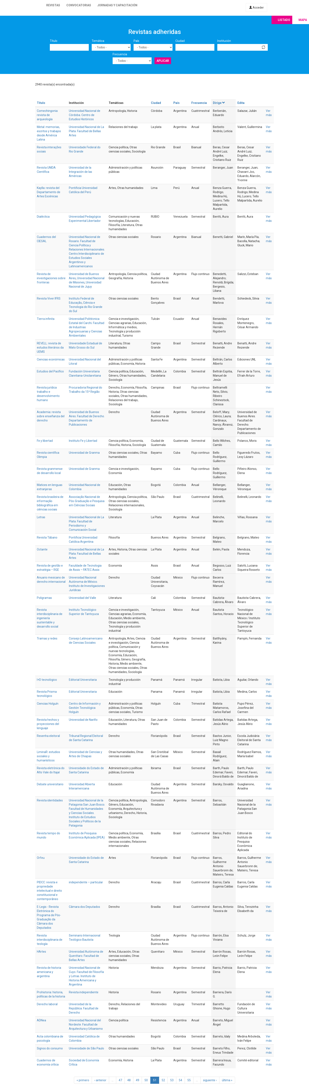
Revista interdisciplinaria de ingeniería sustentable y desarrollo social (49, 618)
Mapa (303, 20)
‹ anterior (100, 1080)
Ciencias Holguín (47, 703)
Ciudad (180, 41)
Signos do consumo (50, 1048)
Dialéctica (43, 216)
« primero (83, 1080)
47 (120, 1080)
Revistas (53, 5)
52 (163, 1080)
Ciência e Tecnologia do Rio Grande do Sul (85, 307)
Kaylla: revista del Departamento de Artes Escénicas (48, 192)
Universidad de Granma (84, 452)
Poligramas (44, 597)
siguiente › (210, 1080)
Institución (224, 41)
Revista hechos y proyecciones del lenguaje (48, 724)
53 (172, 1080)
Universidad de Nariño (83, 719)
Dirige (219, 103)
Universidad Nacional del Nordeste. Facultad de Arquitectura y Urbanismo (86, 1024)
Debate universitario (50, 784)
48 (129, 1080)
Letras (41, 517)
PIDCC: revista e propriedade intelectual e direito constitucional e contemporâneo (49, 891)
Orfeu (41, 857)
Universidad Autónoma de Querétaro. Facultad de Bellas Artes (86, 956)
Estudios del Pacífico (50, 371)
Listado (284, 20)
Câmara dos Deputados (84, 906)
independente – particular (86, 882)
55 (189, 1080)
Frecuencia (120, 54)
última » (227, 1080)
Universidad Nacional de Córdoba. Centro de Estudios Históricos (84, 115)
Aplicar (163, 60)
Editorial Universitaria (83, 679)
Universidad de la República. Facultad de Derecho (83, 1008)
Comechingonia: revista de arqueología (47, 115)
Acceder (256, 7)
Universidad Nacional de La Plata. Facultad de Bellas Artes (86, 131)
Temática (98, 41)
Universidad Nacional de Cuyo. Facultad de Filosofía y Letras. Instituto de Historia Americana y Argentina (86, 976)
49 (137, 1080)
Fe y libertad (45, 440)
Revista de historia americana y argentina (49, 972)
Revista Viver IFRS (49, 298)
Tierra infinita (45, 318)
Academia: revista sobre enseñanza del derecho (50, 416)
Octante (42, 549)
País (136, 41)
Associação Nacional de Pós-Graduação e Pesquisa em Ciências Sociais (86, 501)
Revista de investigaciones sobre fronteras (51, 278)
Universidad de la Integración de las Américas (80, 172)
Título (53, 41)
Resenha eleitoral (48, 736)
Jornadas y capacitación (117, 5)
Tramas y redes (47, 638)
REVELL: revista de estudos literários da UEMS (50, 347)
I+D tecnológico (47, 679)
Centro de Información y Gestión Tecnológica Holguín (85, 708)
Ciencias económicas (51, 359)
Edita (241, 103)
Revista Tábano (47, 537)
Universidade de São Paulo (86, 1048)
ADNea (41, 1020)
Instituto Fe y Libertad (83, 440)
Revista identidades (50, 800)
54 (180, 1080)
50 (146, 1080)
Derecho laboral (47, 1004)
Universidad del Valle (82, 597)
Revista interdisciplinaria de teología (49, 940)
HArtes (41, 951)
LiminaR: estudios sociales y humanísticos (48, 756)
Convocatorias (78, 5)
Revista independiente (83, 992)
